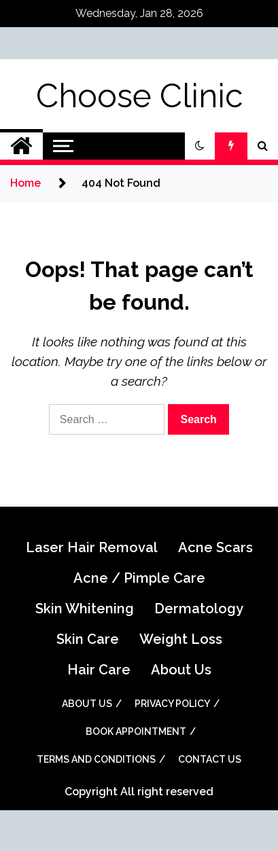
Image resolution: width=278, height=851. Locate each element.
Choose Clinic (139, 96)
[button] (200, 146)
